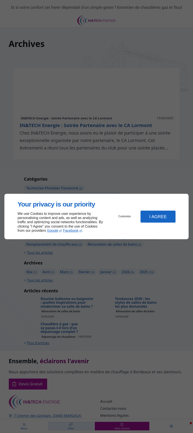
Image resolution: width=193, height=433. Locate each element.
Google (52, 230)
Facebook (71, 230)
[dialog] (96, 216)
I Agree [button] (158, 216)
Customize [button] (124, 216)
